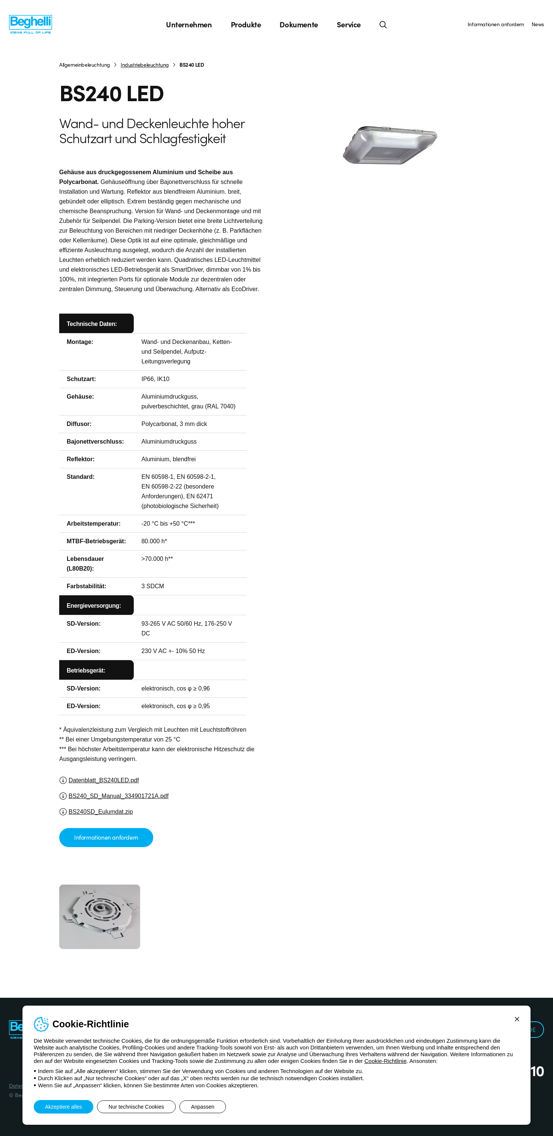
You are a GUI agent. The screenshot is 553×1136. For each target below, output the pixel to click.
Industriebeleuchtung (145, 64)
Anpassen (202, 1107)
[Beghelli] (30, 24)
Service (349, 24)
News (538, 24)
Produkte (246, 24)
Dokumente (298, 24)
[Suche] (383, 24)
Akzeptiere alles (63, 1107)
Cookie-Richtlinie (386, 1061)
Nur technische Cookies (136, 1107)
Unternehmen (189, 24)
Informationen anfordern (496, 24)
